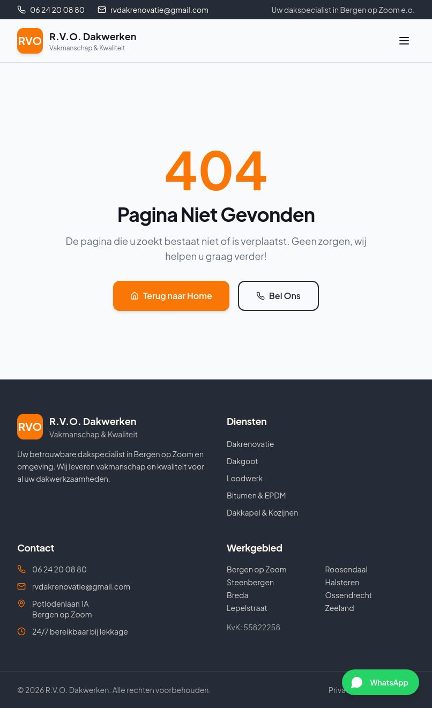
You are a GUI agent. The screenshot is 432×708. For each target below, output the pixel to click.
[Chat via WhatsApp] (380, 682)
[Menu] (404, 40)
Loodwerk (245, 478)
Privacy (341, 690)
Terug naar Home (171, 295)
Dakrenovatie (250, 444)
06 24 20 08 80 (52, 569)
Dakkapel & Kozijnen (262, 512)
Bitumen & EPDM (256, 495)
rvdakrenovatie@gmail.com (73, 586)
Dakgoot (242, 461)
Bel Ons (278, 295)
